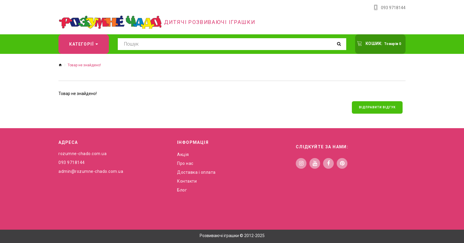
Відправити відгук (377, 107)
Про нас (185, 163)
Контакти (187, 181)
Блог (182, 190)
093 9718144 (393, 7)
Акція (183, 154)
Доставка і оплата (196, 172)
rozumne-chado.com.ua (82, 153)
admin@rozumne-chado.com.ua (90, 171)
